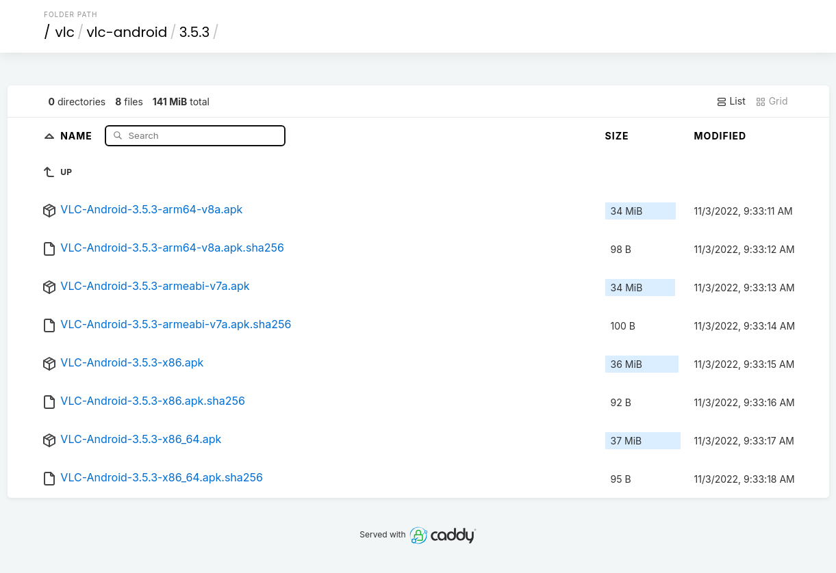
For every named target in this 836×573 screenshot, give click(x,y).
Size (617, 136)
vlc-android (126, 32)
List (731, 101)
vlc (65, 32)
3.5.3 (194, 32)
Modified (720, 136)
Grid (771, 101)
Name (77, 135)
